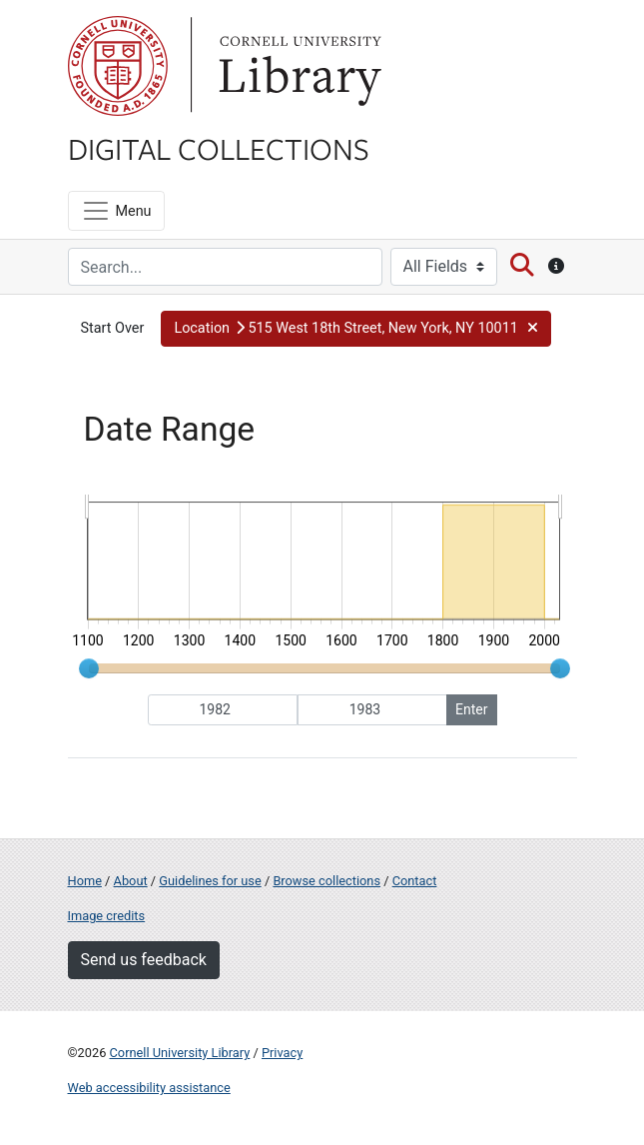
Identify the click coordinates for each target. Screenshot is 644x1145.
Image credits (107, 915)
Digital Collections (218, 148)
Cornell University (118, 66)
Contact (414, 880)
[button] (356, 329)
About (131, 880)
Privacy (282, 1052)
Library (297, 66)
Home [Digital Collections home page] (85, 880)
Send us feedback (144, 959)
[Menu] (116, 211)
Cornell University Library (180, 1052)
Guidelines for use (210, 880)
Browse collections (326, 880)
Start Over (113, 328)
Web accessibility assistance (149, 1087)
